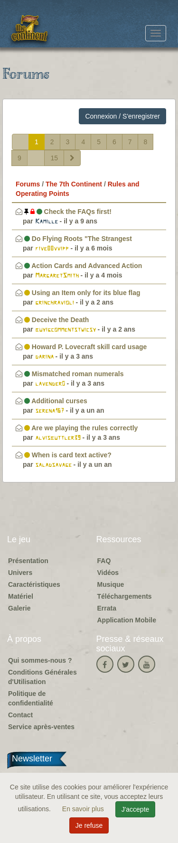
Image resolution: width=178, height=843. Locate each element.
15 (54, 158)
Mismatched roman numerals (74, 374)
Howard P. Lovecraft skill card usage (85, 347)
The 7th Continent (74, 184)
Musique (110, 584)
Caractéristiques (34, 584)
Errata (106, 608)
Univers (20, 572)
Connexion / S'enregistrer (122, 116)
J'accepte (136, 809)
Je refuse (89, 825)
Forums (28, 184)
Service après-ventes (41, 727)
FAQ (104, 561)
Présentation (28, 561)
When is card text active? (68, 455)
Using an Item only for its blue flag (82, 292)
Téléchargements (124, 596)
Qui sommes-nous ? (40, 660)
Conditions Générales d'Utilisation (42, 677)
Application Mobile (126, 620)
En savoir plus (84, 809)
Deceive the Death (56, 320)
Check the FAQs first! (68, 211)
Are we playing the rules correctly (81, 428)
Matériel (20, 596)
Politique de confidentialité (30, 698)
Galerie (19, 608)
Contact (20, 715)
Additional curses (55, 401)
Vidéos (108, 572)
